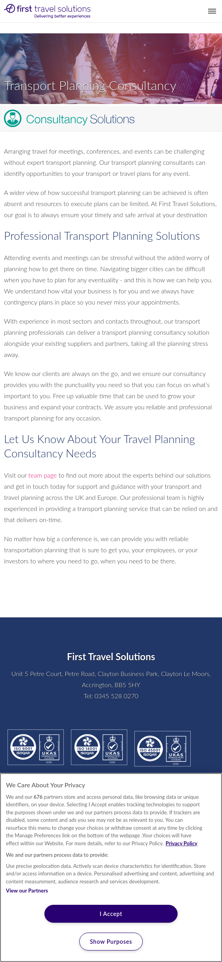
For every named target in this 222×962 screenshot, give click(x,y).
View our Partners (27, 890)
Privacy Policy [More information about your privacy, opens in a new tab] (181, 843)
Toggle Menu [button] (212, 11)
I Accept (111, 913)
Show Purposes (111, 941)
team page (43, 475)
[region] (111, 867)
